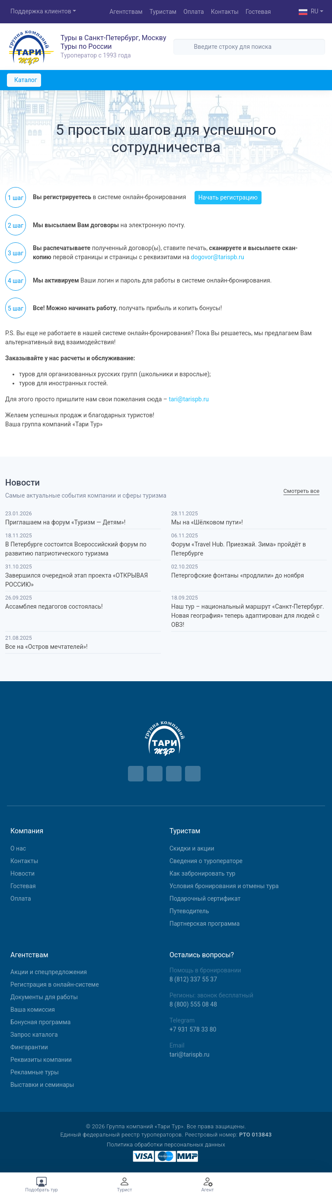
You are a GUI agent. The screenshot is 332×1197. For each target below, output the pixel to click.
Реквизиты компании (41, 1059)
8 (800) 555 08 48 (193, 1004)
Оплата (193, 11)
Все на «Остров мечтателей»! (46, 646)
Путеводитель (189, 911)
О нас (18, 848)
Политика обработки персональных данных (166, 1144)
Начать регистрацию (228, 197)
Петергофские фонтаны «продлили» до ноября (237, 575)
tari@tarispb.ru (188, 399)
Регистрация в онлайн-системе (54, 984)
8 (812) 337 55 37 (193, 979)
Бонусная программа (40, 1022)
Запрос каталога (34, 1034)
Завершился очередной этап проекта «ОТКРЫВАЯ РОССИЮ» (76, 580)
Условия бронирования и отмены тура (224, 886)
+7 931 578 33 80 (192, 1029)
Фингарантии (29, 1047)
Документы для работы (44, 997)
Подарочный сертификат (204, 898)
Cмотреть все (301, 491)
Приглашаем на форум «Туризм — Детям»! (65, 522)
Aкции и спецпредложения (48, 971)
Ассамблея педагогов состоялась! (54, 606)
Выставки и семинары (42, 1084)
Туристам (163, 11)
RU (309, 12)
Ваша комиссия (32, 1009)
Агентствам (126, 11)
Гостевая (258, 11)
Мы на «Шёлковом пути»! (207, 522)
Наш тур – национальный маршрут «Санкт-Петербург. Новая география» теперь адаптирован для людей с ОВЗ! (247, 615)
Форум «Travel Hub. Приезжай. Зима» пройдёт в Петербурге (238, 549)
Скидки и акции (191, 848)
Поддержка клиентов (40, 11)
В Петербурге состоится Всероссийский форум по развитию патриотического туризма (76, 549)
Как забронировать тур (202, 873)
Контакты (225, 11)
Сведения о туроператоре (206, 860)
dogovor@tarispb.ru (217, 257)
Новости (22, 873)
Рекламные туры (34, 1072)
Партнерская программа (204, 923)
